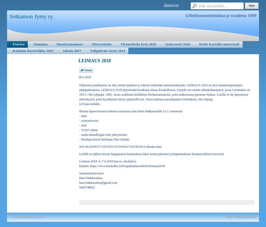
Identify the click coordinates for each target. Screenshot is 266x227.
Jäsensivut (171, 5)
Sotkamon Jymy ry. (32, 16)
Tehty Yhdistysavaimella (240, 217)
